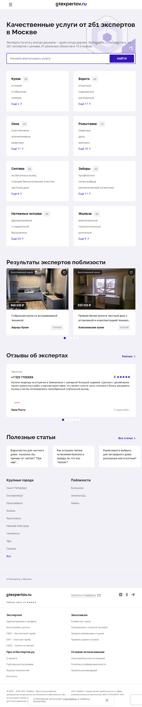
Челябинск (13, 537)
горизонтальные (90, 230)
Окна (16, 125)
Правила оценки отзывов (85, 639)
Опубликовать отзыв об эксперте (89, 627)
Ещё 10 (85, 150)
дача (82, 138)
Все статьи (127, 441)
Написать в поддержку (83, 595)
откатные (85, 86)
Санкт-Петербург (16, 491)
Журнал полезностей (17, 670)
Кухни (17, 79)
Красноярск (13, 522)
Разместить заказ (81, 621)
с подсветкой (20, 230)
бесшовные (19, 236)
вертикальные (88, 224)
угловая (16, 86)
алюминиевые (21, 138)
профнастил (87, 178)
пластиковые (20, 132)
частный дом (20, 190)
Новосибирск (14, 506)
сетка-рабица (87, 184)
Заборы (86, 171)
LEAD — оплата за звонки (20, 645)
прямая (16, 98)
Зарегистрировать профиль (21, 621)
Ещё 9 (84, 242)
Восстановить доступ (18, 627)
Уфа (8, 544)
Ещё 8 (16, 196)
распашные (86, 98)
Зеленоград (78, 499)
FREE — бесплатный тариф (20, 633)
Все (8, 559)
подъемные (86, 92)
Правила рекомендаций (84, 670)
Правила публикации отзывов (87, 633)
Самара (11, 552)
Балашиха (77, 491)
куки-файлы (70, 698)
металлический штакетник (96, 190)
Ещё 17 (85, 104)
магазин (84, 144)
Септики (19, 171)
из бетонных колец (24, 178)
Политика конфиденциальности (88, 664)
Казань (10, 514)
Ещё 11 (17, 150)
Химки (75, 506)
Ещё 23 (17, 242)
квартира (17, 144)
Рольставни (90, 125)
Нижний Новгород (17, 529)
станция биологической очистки (32, 184)
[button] (65, 341)
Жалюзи (86, 216)
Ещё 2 (16, 104)
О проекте (11, 658)
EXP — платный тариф (18, 639)
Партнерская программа (19, 664)
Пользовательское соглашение (88, 658)
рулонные (85, 236)
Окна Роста (18, 413)
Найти (122, 58)
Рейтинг (129, 359)
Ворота (85, 79)
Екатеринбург (14, 499)
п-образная (18, 92)
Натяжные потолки (30, 216)
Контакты (11, 676)
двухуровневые (21, 224)
